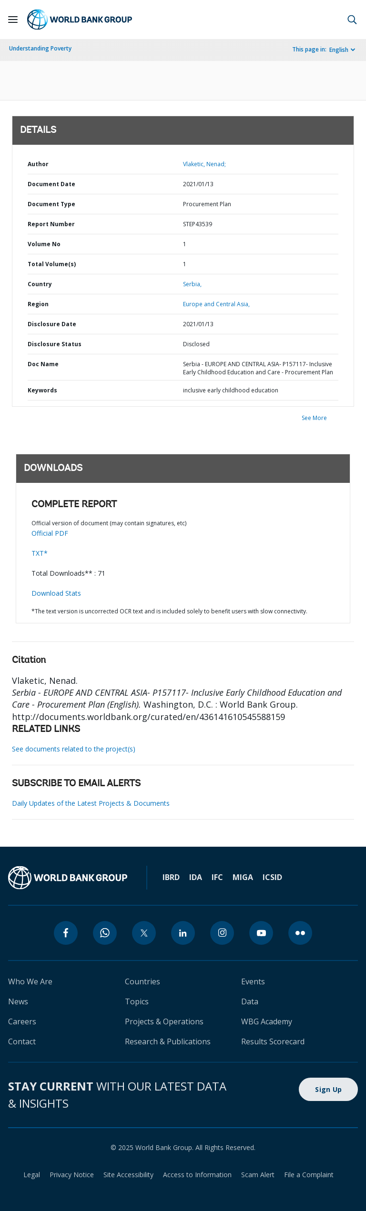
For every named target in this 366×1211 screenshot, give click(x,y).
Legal (31, 1174)
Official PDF (49, 533)
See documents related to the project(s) (73, 748)
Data (249, 1001)
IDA (195, 877)
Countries (142, 981)
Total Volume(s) (52, 264)
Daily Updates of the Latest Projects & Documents (91, 803)
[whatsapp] (105, 933)
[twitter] (144, 933)
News (18, 1001)
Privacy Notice (72, 1174)
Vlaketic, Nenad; (204, 164)
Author (38, 164)
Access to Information (197, 1174)
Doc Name (43, 364)
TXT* (39, 553)
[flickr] (300, 933)
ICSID (272, 877)
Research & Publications (168, 1041)
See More (314, 418)
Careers (22, 1021)
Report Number (51, 224)
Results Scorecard (273, 1041)
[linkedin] (183, 933)
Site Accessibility (128, 1174)
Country (40, 284)
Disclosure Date (52, 324)
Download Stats (56, 593)
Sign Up (328, 1089)
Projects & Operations (164, 1021)
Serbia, (192, 284)
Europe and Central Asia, (216, 304)
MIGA (243, 877)
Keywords (42, 390)
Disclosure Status (54, 344)
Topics (137, 1001)
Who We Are (30, 981)
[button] (352, 19)
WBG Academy (266, 1021)
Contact (22, 1041)
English (338, 50)
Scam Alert (257, 1174)
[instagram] (222, 933)
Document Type (51, 204)
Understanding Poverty (40, 48)
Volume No (44, 244)
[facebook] (66, 933)
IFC (217, 877)
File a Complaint (309, 1174)
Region (38, 304)
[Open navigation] (13, 19)
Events (253, 981)
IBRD (171, 877)
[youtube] (261, 933)
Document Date (51, 184)
